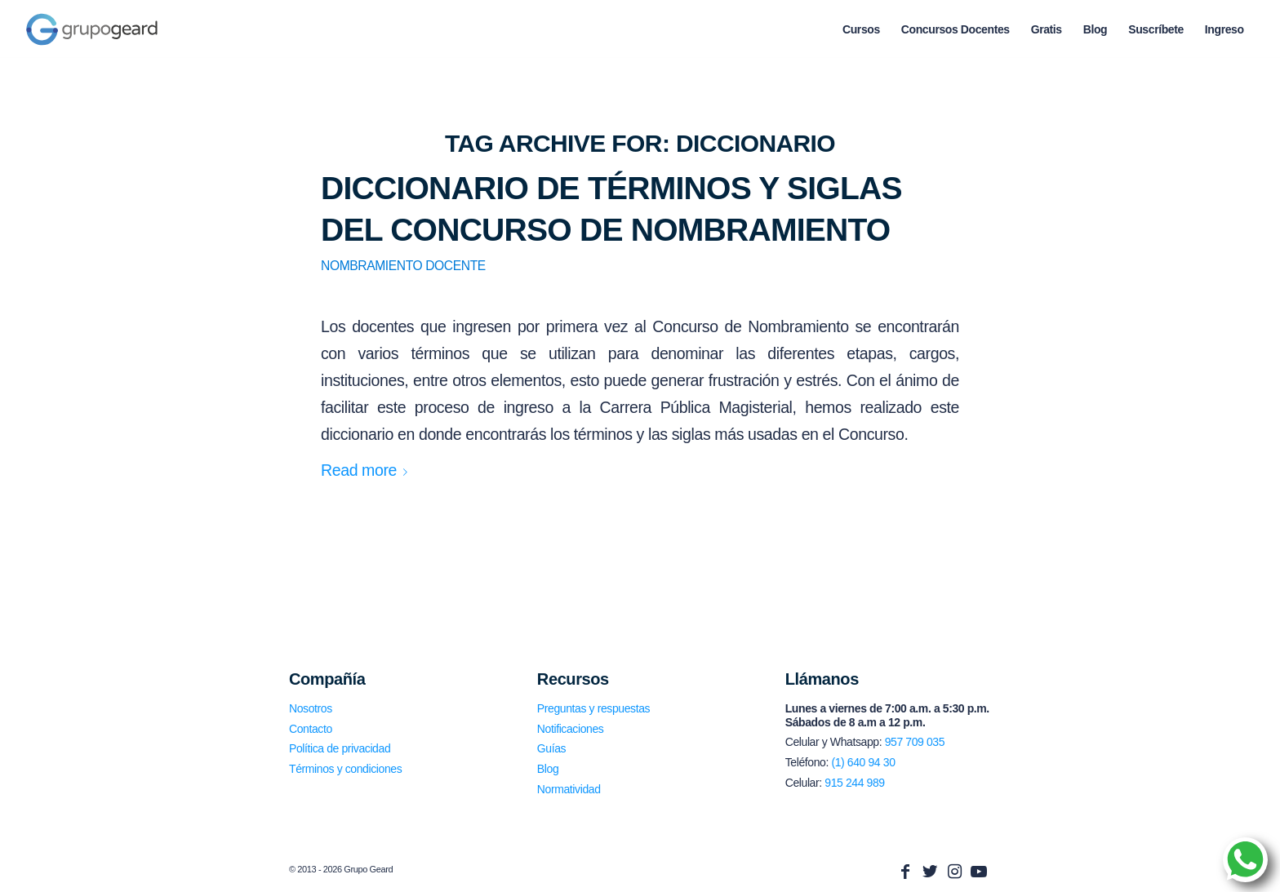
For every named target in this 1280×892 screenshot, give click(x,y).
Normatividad (569, 789)
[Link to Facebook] (905, 871)
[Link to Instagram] (954, 871)
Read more (367, 470)
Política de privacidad (339, 748)
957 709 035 (914, 741)
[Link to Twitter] (930, 871)
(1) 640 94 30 (863, 762)
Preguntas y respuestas (593, 708)
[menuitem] (861, 29)
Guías (551, 748)
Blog (547, 768)
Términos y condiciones (345, 768)
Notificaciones (570, 728)
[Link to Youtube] (979, 871)
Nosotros (310, 708)
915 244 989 (854, 782)
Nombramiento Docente (403, 266)
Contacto (310, 728)
